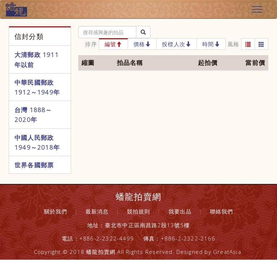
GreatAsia (227, 251)
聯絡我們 (221, 211)
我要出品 (180, 211)
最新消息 (97, 211)
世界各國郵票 (34, 165)
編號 (113, 44)
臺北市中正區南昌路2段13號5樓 (147, 225)
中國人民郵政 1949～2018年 (37, 142)
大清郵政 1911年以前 (36, 59)
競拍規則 (138, 211)
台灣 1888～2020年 (33, 115)
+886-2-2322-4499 (106, 238)
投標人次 (176, 44)
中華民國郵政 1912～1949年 (37, 87)
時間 (211, 44)
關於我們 (55, 211)
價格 (142, 44)
